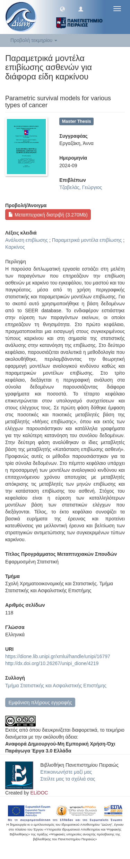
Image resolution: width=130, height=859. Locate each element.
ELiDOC (39, 793)
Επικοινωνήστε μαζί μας (66, 772)
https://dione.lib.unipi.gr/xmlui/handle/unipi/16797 (57, 656)
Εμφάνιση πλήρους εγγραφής (40, 702)
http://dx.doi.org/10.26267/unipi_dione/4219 (51, 663)
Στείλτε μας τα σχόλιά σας (67, 779)
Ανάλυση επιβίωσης (26, 240)
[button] (62, 9)
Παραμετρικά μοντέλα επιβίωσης (87, 240)
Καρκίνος (15, 247)
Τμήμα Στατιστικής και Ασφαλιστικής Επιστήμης (55, 685)
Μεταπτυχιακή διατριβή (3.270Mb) (47, 215)
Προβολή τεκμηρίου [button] (33, 40)
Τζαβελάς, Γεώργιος (80, 187)
